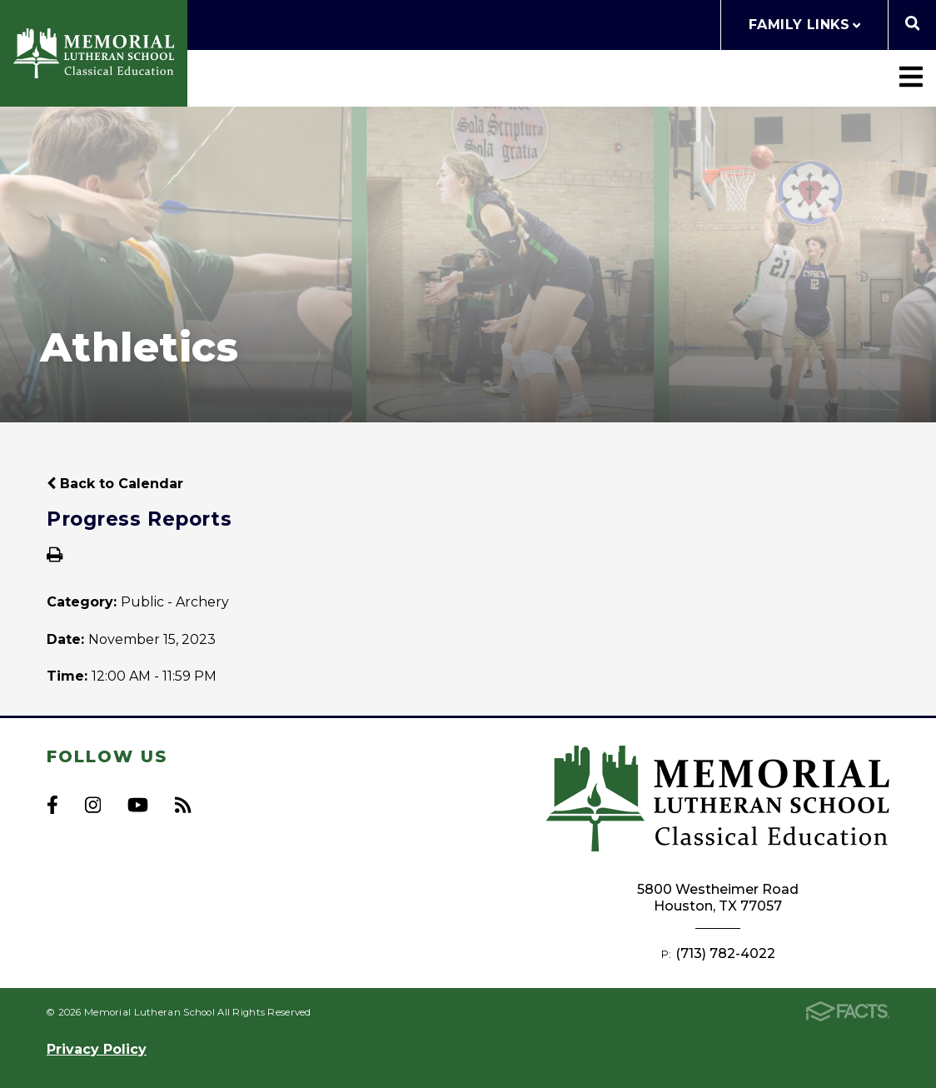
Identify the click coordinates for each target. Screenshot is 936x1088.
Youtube (137, 805)
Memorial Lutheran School (93, 53)
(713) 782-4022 (725, 953)
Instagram (93, 805)
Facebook (52, 805)
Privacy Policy (97, 1049)
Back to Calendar (115, 484)
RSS (183, 805)
